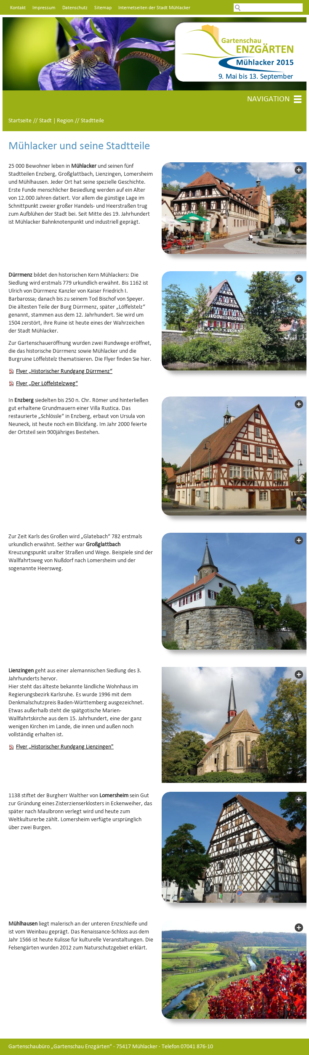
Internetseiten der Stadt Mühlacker (154, 8)
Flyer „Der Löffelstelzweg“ (47, 384)
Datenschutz (75, 8)
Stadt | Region (56, 121)
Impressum (44, 8)
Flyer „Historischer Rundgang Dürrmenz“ (64, 371)
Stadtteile (92, 121)
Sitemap (103, 8)
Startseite (20, 121)
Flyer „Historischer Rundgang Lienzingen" (65, 747)
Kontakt (18, 8)
